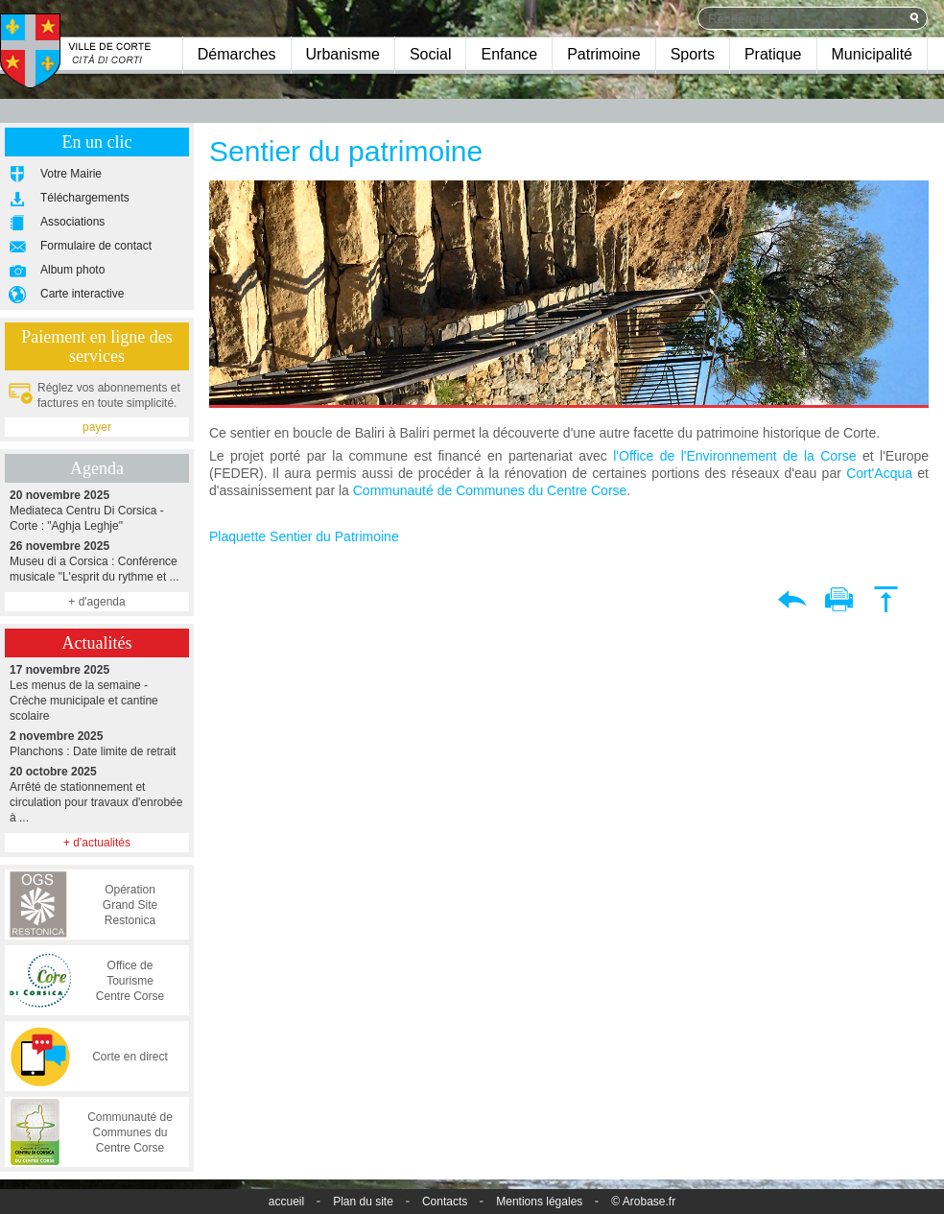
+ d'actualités (96, 842)
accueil (286, 1201)
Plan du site (363, 1201)
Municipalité (872, 54)
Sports (693, 54)
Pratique (773, 54)
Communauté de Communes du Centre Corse (490, 490)
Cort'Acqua (879, 473)
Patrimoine (603, 54)
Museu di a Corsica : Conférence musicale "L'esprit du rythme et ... (97, 560)
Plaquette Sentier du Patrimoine (304, 536)
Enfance (509, 54)
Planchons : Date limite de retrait (97, 743)
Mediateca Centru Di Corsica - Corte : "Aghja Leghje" (97, 510)
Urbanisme (343, 54)
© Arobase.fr (643, 1201)
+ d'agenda (96, 601)
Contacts (444, 1201)
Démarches (237, 54)
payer (97, 427)
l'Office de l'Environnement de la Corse (734, 456)
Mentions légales (539, 1201)
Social (431, 54)
